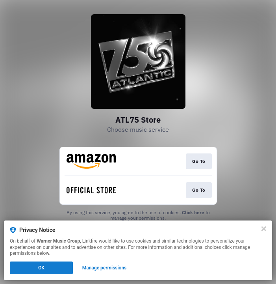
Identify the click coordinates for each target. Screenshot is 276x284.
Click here (193, 212)
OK (41, 268)
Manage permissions (104, 268)
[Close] (263, 228)
